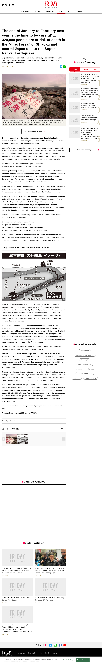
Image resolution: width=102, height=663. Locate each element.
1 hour (74, 69)
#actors (91, 369)
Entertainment (50, 11)
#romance (85, 350)
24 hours (85, 69)
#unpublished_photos (84, 355)
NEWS (12, 66)
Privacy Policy (31, 653)
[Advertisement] (34, 504)
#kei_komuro (91, 378)
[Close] (99, 659)
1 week (95, 69)
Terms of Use (21, 653)
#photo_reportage (85, 373)
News (61, 11)
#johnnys (84, 360)
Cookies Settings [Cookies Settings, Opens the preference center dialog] (68, 660)
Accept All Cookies (82, 660)
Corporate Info (56, 653)
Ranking (38, 11)
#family (76, 378)
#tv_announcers (84, 364)
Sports (70, 11)
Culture (79, 11)
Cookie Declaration (43, 653)
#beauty (79, 369)
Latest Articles (25, 11)
